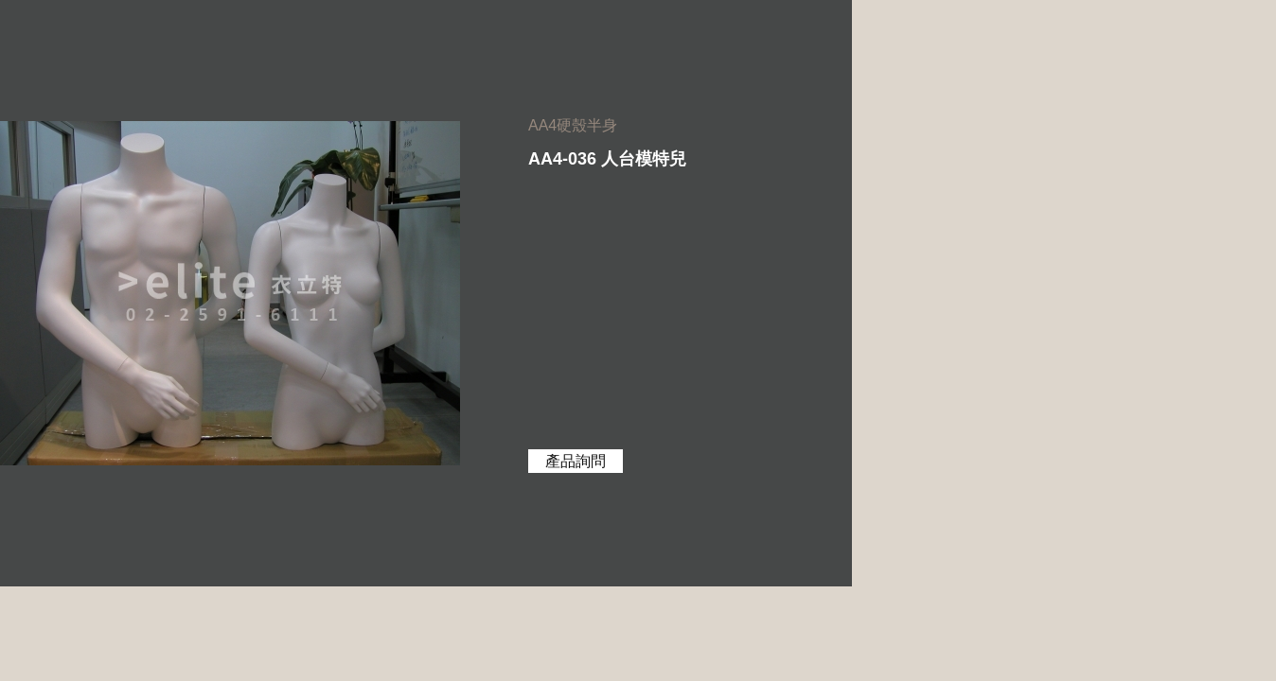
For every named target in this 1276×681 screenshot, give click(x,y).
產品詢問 (575, 461)
